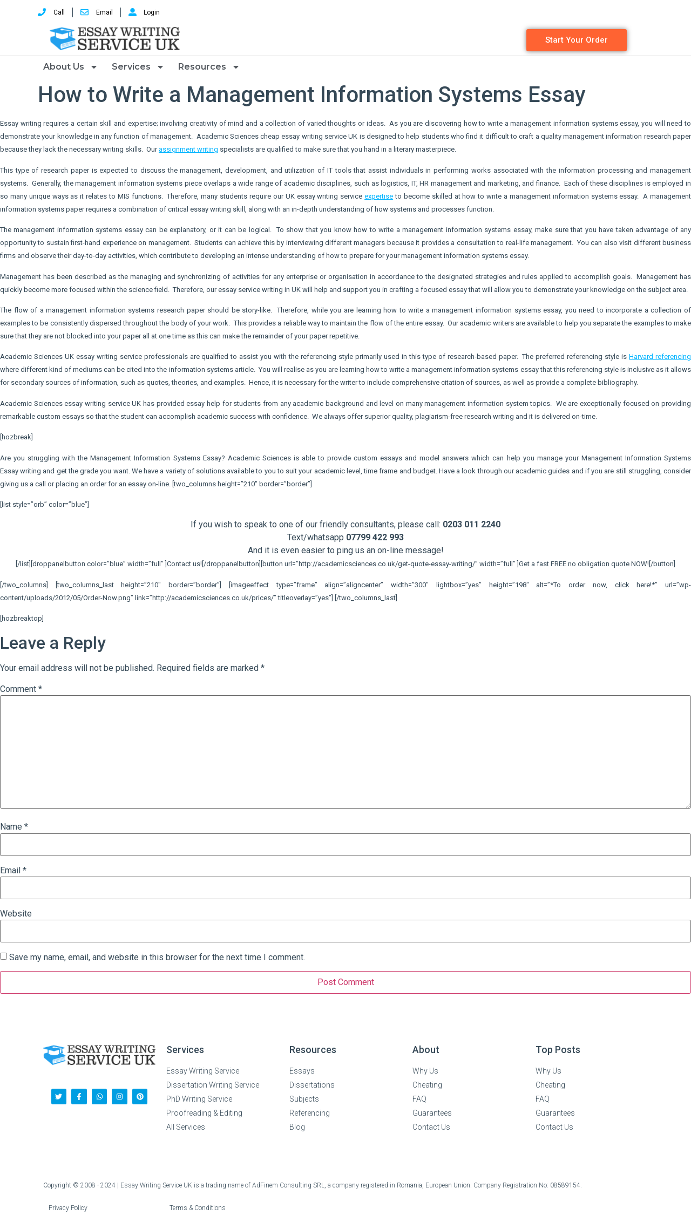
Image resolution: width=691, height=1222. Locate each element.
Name (14, 827)
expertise (378, 196)
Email (13, 870)
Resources (209, 67)
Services (138, 67)
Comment (21, 689)
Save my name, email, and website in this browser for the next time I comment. (157, 957)
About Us (70, 67)
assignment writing (188, 149)
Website (16, 913)
